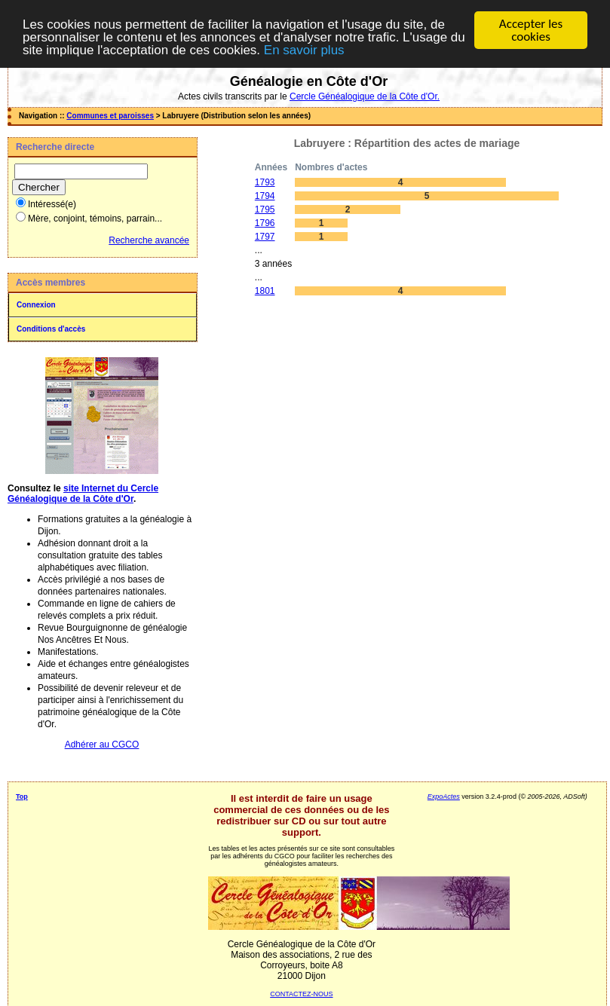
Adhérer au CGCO (102, 744)
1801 (265, 291)
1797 (265, 236)
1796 (265, 223)
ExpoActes (444, 796)
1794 (265, 196)
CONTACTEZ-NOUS (301, 994)
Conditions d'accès (51, 329)
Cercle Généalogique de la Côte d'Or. (365, 96)
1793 (265, 182)
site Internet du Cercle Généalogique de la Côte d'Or (83, 493)
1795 (265, 209)
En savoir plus (304, 49)
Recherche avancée (149, 240)
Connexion (36, 305)
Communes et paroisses (110, 116)
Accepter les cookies (530, 30)
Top (22, 796)
